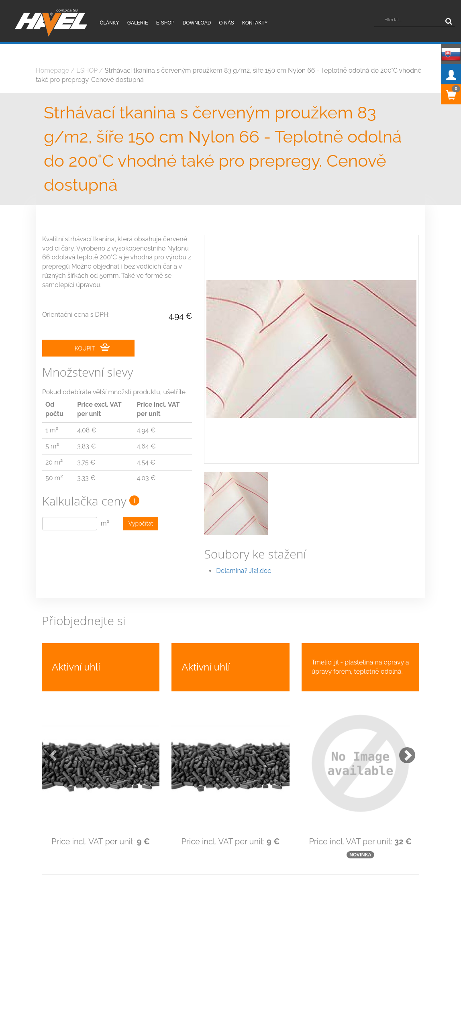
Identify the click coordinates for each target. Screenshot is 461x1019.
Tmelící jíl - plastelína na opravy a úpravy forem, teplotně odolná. (360, 666)
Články (109, 23)
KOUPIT (92, 347)
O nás (226, 23)
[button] (50, 751)
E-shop (165, 23)
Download (197, 23)
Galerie (137, 23)
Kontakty (255, 23)
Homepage (52, 70)
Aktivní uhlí (76, 667)
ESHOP (87, 70)
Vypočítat (141, 523)
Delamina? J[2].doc (243, 571)
